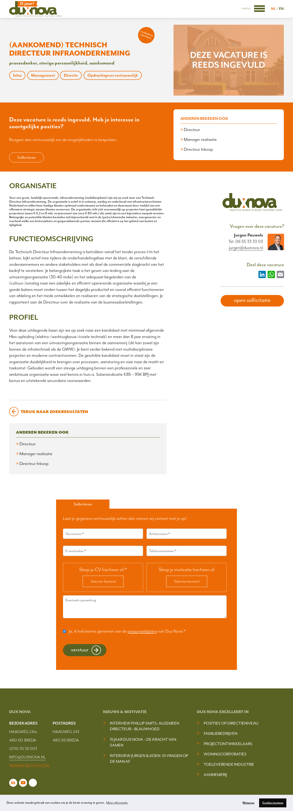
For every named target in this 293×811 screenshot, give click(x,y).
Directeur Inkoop (198, 149)
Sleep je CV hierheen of (103, 569)
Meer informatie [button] (117, 803)
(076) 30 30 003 (23, 748)
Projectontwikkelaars (228, 743)
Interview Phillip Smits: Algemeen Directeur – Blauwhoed (144, 726)
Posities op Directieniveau (231, 723)
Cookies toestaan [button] (272, 803)
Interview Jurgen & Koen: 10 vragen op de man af (149, 758)
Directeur (192, 129)
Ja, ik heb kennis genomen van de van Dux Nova (127, 631)
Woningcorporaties (225, 754)
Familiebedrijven (220, 733)
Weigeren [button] (248, 803)
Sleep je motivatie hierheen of (186, 569)
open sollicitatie (252, 300)
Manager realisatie (200, 139)
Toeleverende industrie (229, 764)
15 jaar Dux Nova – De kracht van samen (143, 742)
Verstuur (80, 649)
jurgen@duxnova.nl (246, 247)
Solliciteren (26, 157)
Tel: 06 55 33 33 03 (245, 241)
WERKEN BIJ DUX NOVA (29, 765)
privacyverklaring (142, 631)
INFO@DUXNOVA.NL (27, 757)
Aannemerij (215, 774)
